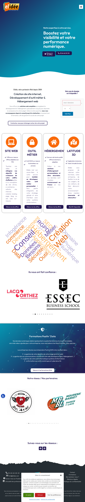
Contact (72, 472)
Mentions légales (72, 479)
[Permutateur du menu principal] (81, 7)
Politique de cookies (34, 499)
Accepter (28, 495)
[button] (61, 475)
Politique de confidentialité (48, 499)
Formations (72, 475)
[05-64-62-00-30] (12, 472)
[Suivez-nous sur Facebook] (12, 478)
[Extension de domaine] (66, 108)
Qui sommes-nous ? (72, 477)
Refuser (40, 495)
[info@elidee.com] (12, 475)
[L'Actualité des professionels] (12, 481)
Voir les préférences (54, 495)
